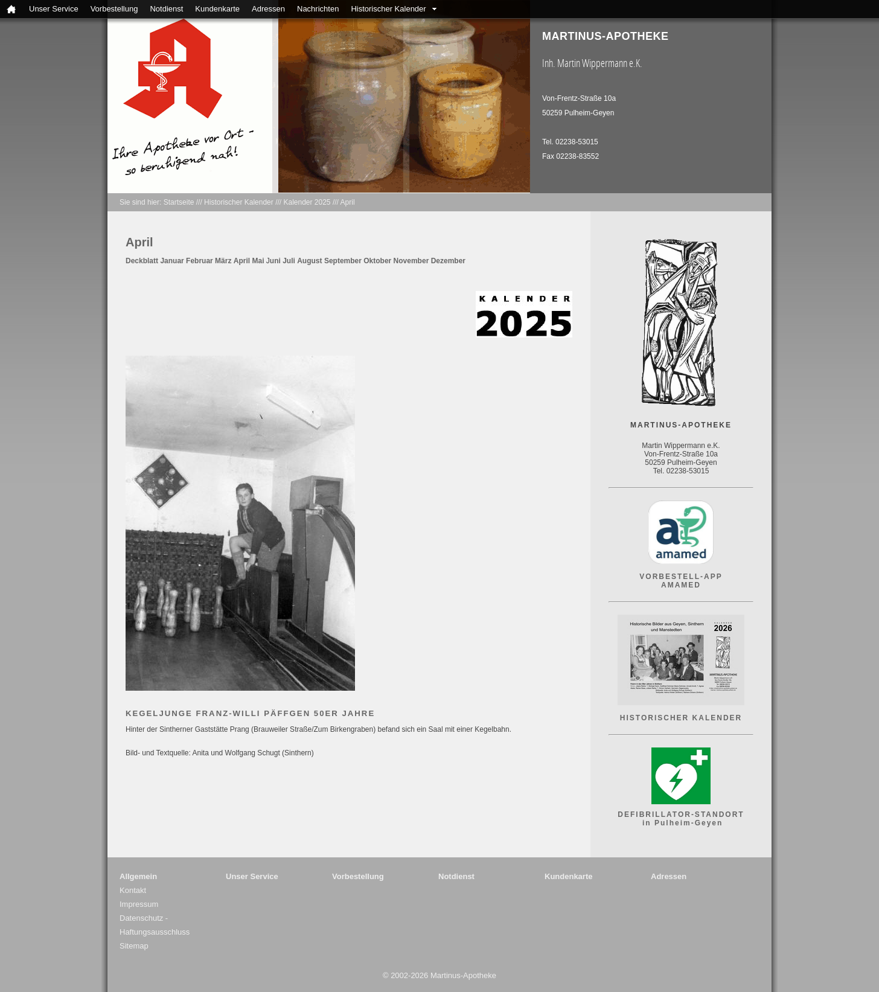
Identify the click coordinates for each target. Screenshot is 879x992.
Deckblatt (142, 261)
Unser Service (53, 8)
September (343, 261)
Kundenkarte (217, 8)
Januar (172, 261)
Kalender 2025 (306, 202)
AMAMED (681, 585)
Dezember (448, 261)
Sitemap (134, 945)
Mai (258, 261)
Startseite (179, 202)
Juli (289, 261)
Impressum (139, 904)
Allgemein (138, 876)
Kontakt (133, 890)
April (347, 202)
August (309, 261)
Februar (199, 261)
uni (275, 261)
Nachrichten (318, 8)
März (223, 261)
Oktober (377, 261)
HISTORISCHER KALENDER (681, 718)
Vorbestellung (114, 8)
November (411, 261)
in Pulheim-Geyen (681, 823)
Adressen (268, 8)
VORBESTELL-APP (680, 576)
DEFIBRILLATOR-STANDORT (681, 814)
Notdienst (166, 8)
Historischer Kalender (388, 8)
